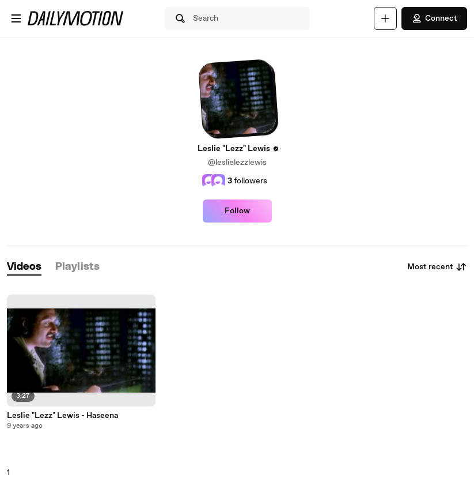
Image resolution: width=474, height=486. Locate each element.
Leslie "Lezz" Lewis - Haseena (62, 415)
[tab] (24, 267)
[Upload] (385, 18)
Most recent (437, 267)
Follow (237, 211)
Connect (434, 18)
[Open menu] (16, 18)
